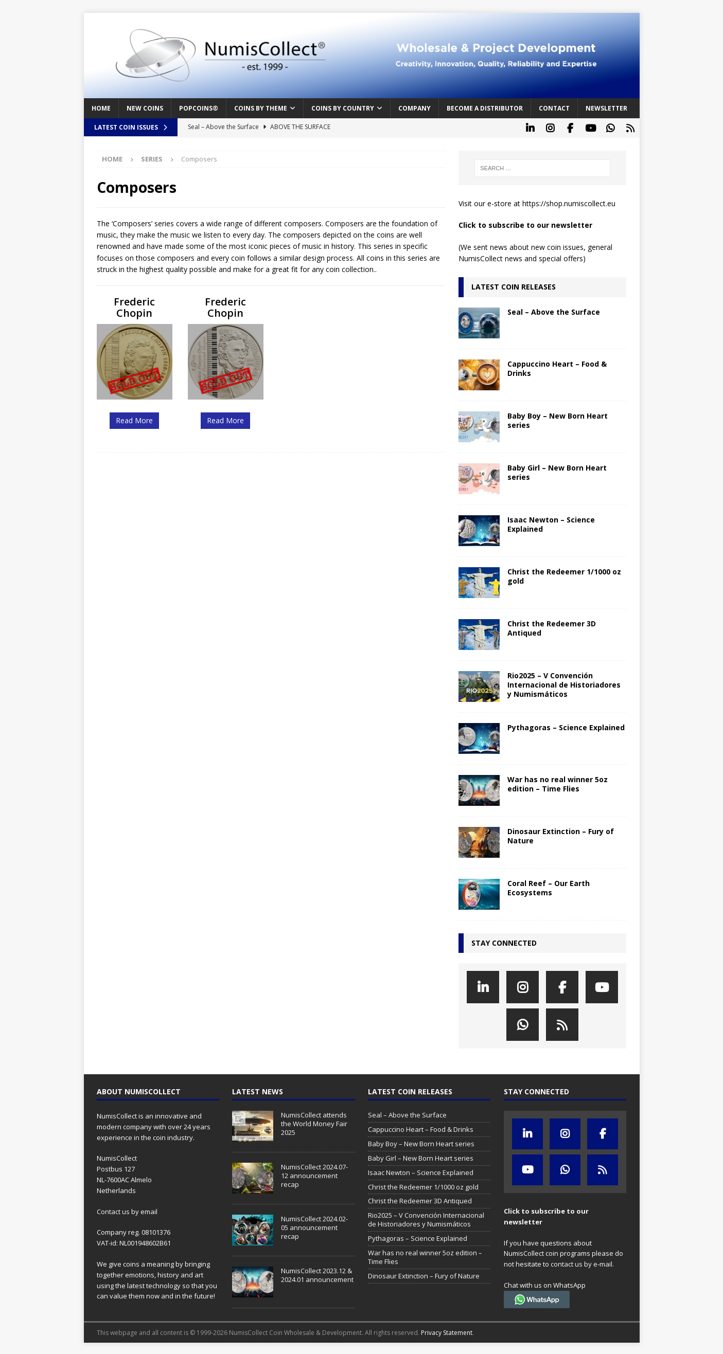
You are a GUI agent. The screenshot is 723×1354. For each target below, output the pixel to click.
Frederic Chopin (134, 305)
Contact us (113, 1209)
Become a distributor (485, 108)
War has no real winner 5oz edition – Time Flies (557, 781)
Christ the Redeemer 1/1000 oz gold (564, 574)
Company (414, 108)
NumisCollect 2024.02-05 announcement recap (314, 1226)
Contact (554, 108)
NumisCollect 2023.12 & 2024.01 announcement (317, 1274)
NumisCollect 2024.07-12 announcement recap (314, 1174)
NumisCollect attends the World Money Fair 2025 (314, 1122)
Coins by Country (342, 108)
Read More (134, 419)
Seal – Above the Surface (553, 310)
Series (152, 157)
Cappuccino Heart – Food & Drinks (557, 366)
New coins (145, 108)
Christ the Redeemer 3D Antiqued (551, 626)
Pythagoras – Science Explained (566, 725)
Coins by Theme (260, 108)
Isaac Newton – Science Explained (551, 522)
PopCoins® (198, 108)
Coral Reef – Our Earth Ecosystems (548, 885)
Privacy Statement (446, 1331)
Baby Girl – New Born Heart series (557, 470)
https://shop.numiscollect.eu (568, 202)
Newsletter (606, 108)
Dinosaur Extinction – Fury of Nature (560, 833)
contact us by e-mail (581, 1262)
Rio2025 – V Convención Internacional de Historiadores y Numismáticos (564, 683)
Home (101, 108)
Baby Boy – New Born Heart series (557, 418)
